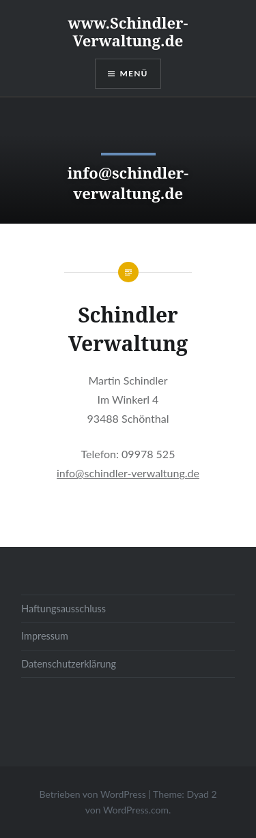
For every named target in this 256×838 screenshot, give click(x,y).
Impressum (44, 636)
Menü (134, 73)
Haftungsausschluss (63, 608)
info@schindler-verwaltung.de (128, 472)
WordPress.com (136, 809)
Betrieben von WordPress (92, 794)
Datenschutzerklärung (68, 664)
